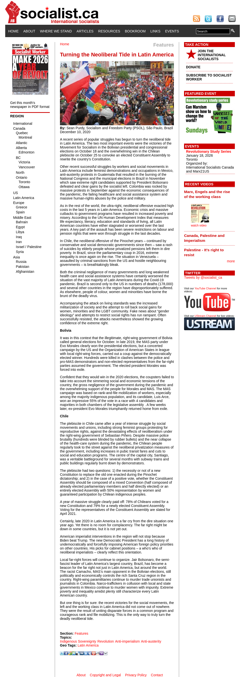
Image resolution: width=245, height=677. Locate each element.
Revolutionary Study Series (208, 151)
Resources (109, 31)
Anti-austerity (151, 641)
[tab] (209, 194)
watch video (198, 225)
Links (155, 31)
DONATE (193, 67)
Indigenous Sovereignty (78, 641)
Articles (85, 31)
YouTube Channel (205, 288)
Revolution (105, 641)
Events (172, 31)
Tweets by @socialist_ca (203, 277)
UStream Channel (205, 315)
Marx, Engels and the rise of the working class (207, 194)
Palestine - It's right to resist (204, 252)
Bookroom (135, 31)
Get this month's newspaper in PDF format (30, 105)
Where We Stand (56, 31)
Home (13, 31)
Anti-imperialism (127, 641)
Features (81, 633)
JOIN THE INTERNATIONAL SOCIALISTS (212, 55)
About (29, 31)
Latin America (88, 645)
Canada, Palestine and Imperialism (204, 238)
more (231, 261)
